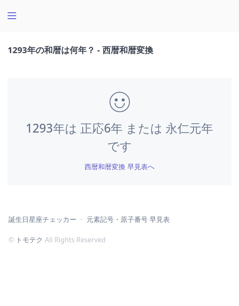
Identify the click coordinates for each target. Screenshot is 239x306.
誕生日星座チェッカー (42, 219)
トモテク (29, 239)
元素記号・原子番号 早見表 (128, 219)
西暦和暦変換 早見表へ (119, 166)
